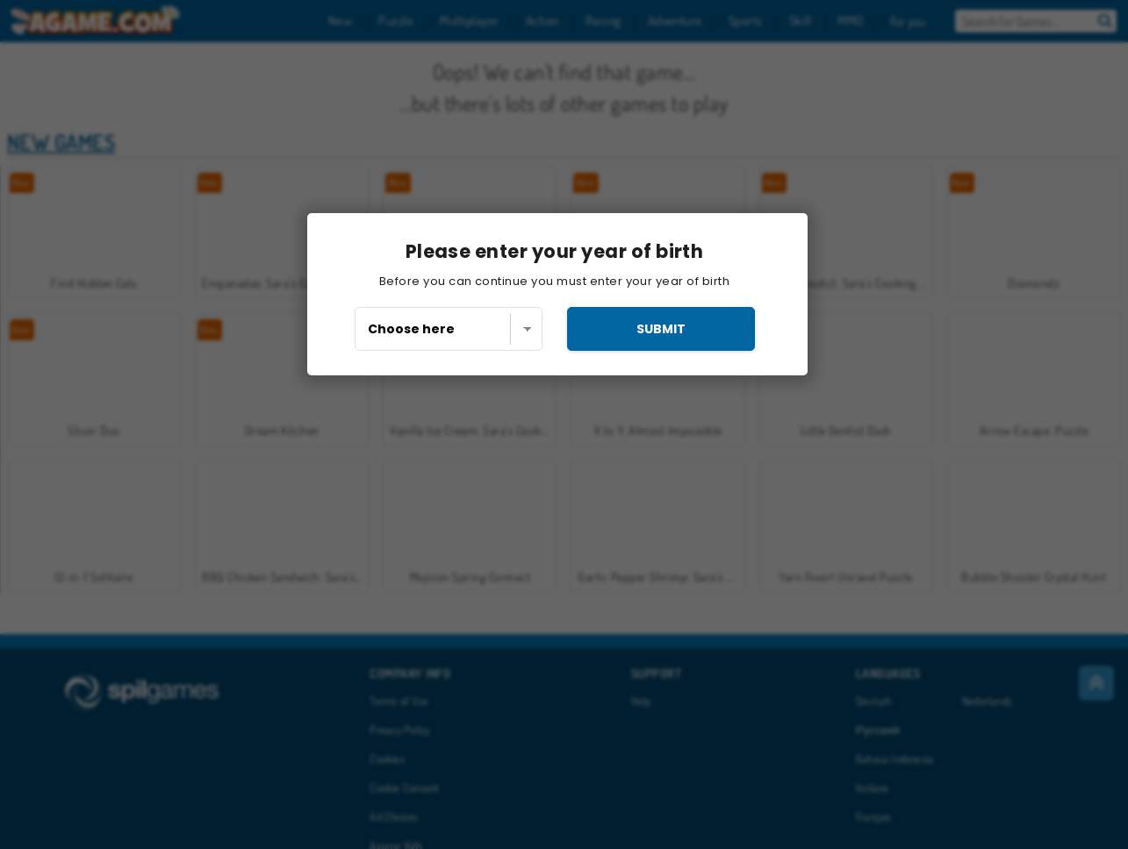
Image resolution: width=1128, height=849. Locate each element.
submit (661, 329)
